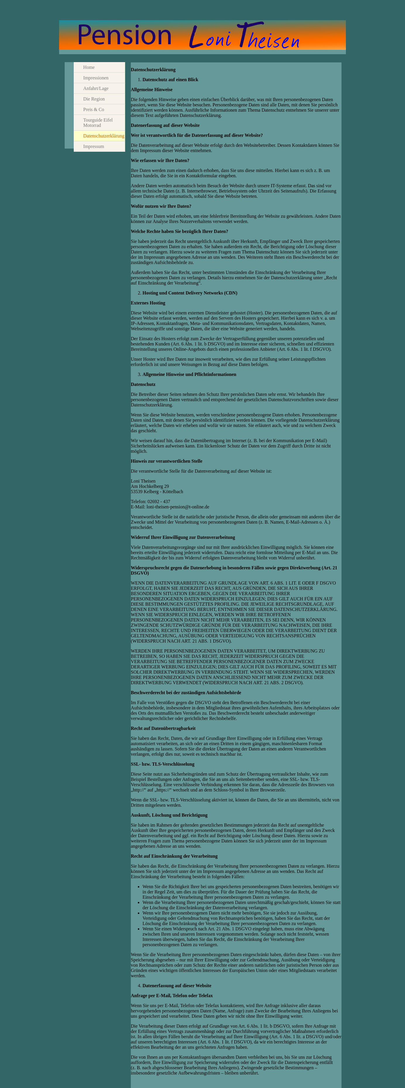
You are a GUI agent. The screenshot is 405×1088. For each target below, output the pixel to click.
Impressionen (96, 77)
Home (89, 67)
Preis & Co (93, 109)
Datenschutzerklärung (103, 135)
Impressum (93, 146)
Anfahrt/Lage (96, 88)
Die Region (94, 98)
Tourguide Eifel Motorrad (98, 123)
